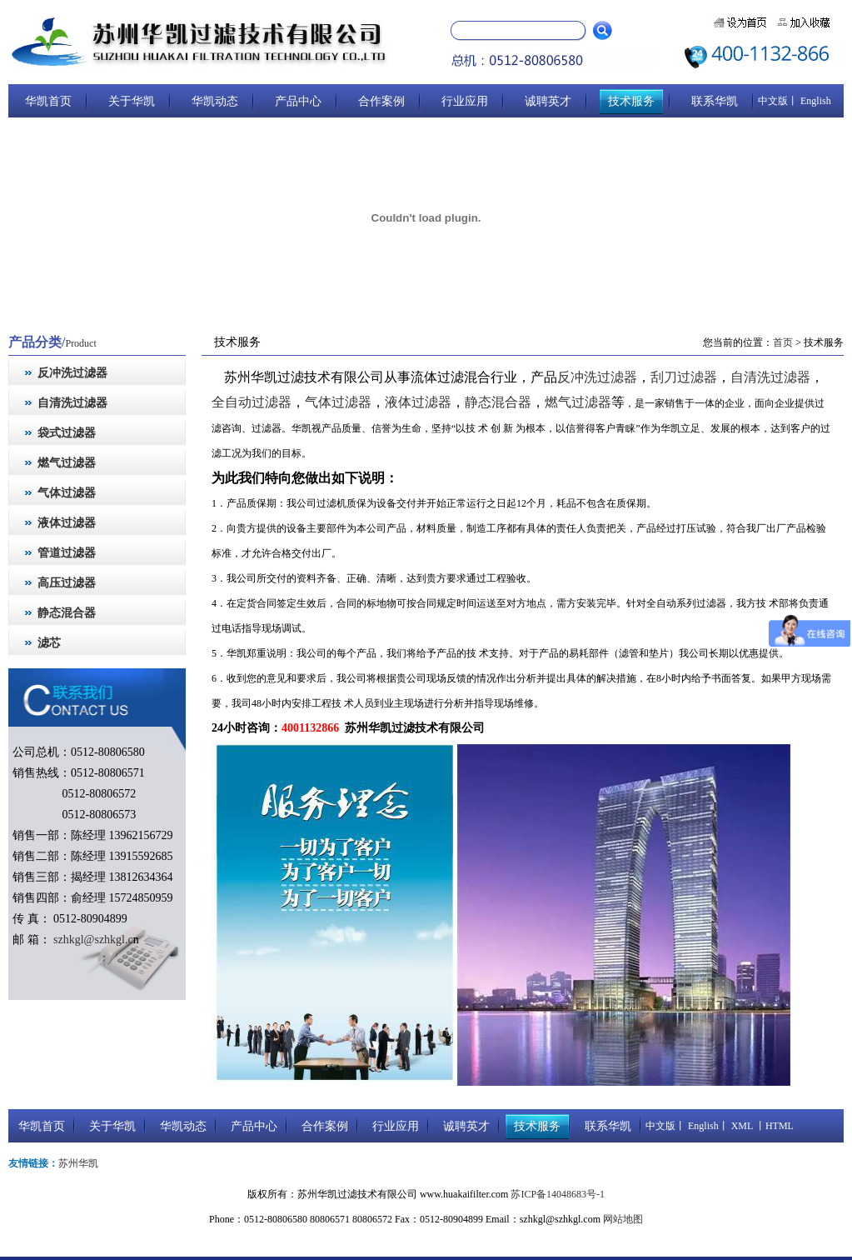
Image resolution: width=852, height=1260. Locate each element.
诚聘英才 (548, 101)
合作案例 (381, 101)
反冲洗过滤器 (597, 378)
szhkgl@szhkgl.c (92, 939)
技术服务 (631, 101)
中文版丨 (778, 101)
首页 (783, 342)
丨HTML (773, 1129)
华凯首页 (48, 101)
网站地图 (623, 1222)
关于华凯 (131, 101)
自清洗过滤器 (770, 378)
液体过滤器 (418, 405)
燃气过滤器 (578, 405)
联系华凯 (714, 101)
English (814, 101)
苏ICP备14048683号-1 (558, 1197)
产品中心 (298, 101)
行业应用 (464, 101)
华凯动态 (215, 101)
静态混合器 (498, 405)
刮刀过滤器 (683, 378)
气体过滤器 (338, 405)
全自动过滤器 (251, 405)
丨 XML (736, 1129)
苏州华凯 (78, 1166)
